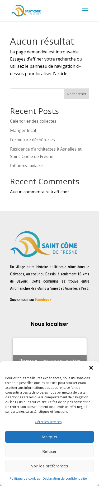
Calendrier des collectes (33, 121)
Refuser (49, 451)
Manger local (23, 130)
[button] (91, 367)
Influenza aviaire (26, 166)
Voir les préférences (49, 465)
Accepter (49, 436)
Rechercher (76, 93)
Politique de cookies (25, 478)
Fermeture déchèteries (32, 140)
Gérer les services (48, 422)
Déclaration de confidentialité (65, 478)
